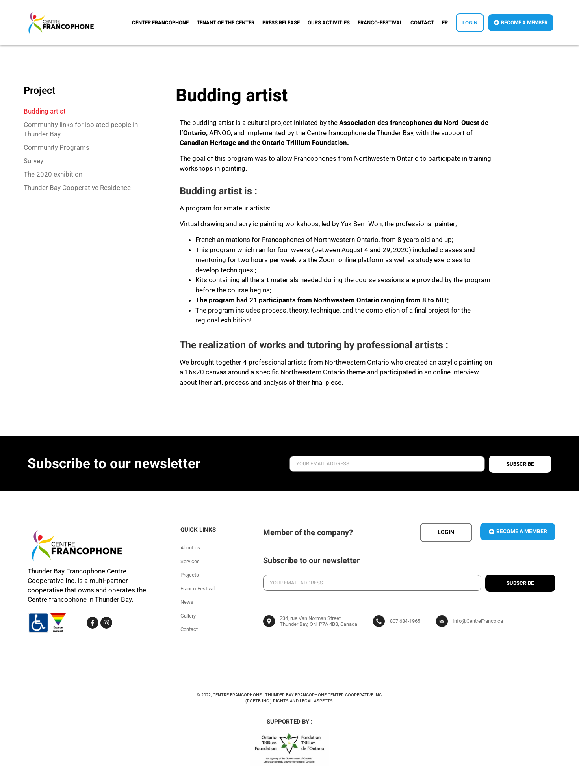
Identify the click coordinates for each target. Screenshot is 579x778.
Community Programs (56, 147)
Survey (33, 161)
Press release (281, 22)
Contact (422, 22)
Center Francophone (160, 22)
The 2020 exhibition (53, 174)
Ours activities (329, 22)
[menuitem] (445, 23)
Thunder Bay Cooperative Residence (77, 188)
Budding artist (45, 111)
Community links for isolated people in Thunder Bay (81, 129)
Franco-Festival (380, 22)
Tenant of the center (225, 22)
